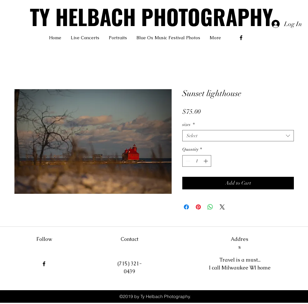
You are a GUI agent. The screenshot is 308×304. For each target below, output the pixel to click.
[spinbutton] (196, 160)
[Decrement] (187, 160)
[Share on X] (222, 207)
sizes (188, 124)
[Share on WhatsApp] (210, 207)
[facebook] (241, 38)
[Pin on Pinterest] (198, 207)
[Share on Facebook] (186, 207)
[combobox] (238, 136)
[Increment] (206, 160)
